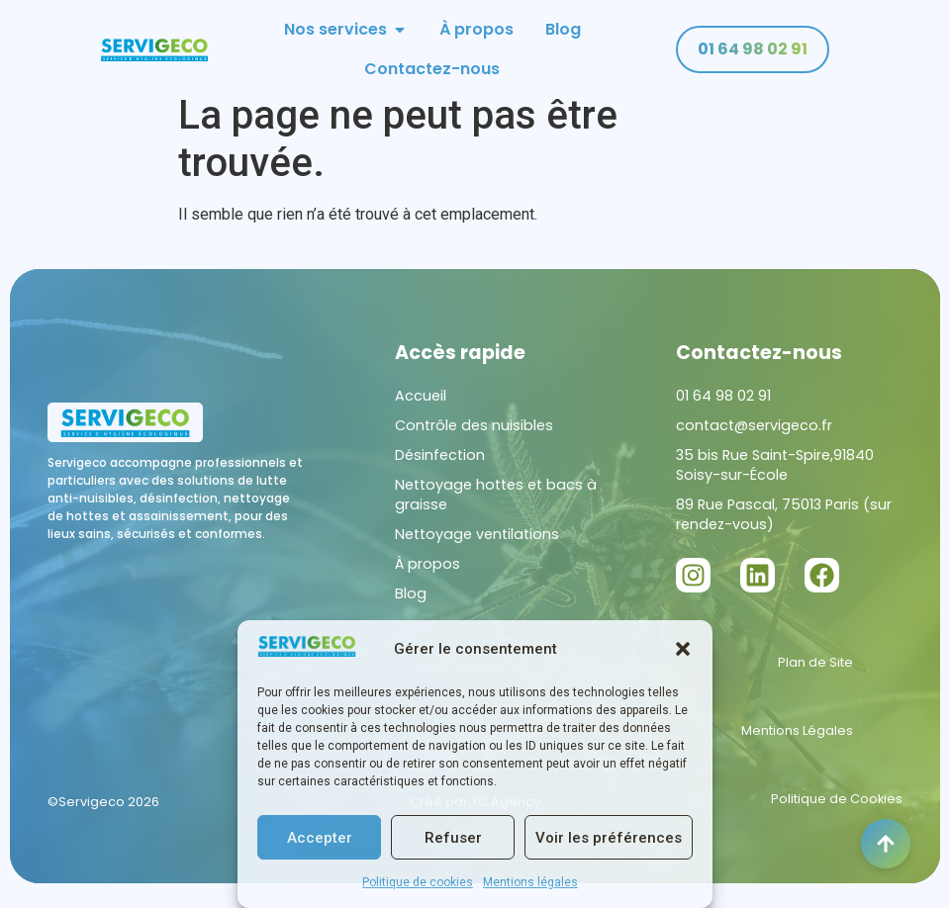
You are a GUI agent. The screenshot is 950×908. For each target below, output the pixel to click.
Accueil (420, 410)
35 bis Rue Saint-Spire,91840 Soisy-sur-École (775, 479)
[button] (683, 649)
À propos (427, 579)
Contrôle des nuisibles (474, 440)
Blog (411, 608)
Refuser (453, 838)
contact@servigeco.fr (754, 440)
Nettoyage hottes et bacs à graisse (496, 509)
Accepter (319, 838)
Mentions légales (530, 882)
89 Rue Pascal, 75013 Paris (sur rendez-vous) (784, 529)
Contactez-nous (759, 367)
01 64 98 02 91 (723, 410)
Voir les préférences (608, 838)
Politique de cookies (417, 882)
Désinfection (440, 470)
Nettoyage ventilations (477, 549)
